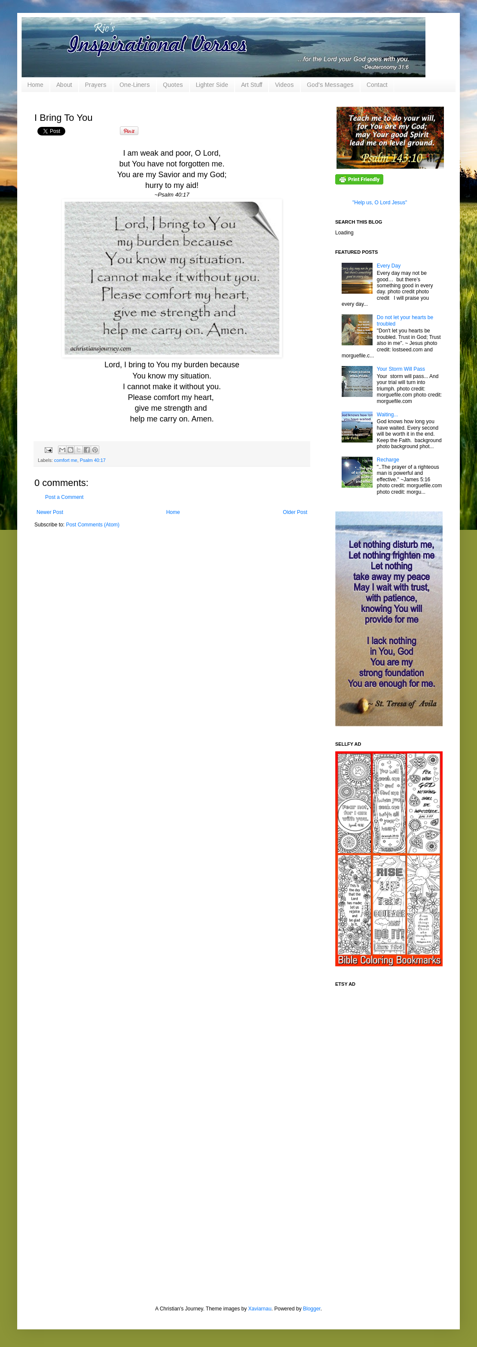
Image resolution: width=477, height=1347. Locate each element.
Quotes (173, 84)
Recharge (388, 460)
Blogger (312, 1309)
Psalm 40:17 (93, 460)
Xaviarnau (260, 1309)
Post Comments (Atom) (92, 525)
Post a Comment (64, 497)
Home (35, 84)
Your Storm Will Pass (401, 369)
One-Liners (134, 84)
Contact (377, 84)
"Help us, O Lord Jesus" (379, 203)
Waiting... (387, 415)
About (64, 84)
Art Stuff (251, 84)
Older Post (295, 512)
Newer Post (50, 512)
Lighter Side (212, 84)
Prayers (96, 84)
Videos (284, 84)
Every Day (389, 266)
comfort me (65, 460)
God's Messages (330, 84)
